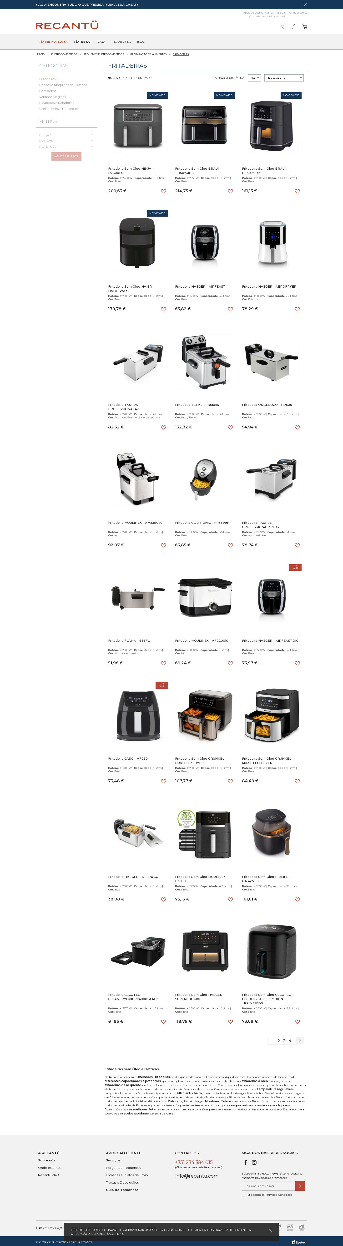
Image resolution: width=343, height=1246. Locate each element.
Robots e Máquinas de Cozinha (63, 82)
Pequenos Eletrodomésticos (103, 51)
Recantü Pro (121, 42)
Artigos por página (229, 75)
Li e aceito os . (267, 1192)
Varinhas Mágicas (52, 94)
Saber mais (115, 1234)
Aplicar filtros (66, 156)
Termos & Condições (50, 1225)
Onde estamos (298, 12)
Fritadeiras (181, 51)
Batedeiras (47, 88)
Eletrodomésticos (64, 51)
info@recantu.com (197, 1173)
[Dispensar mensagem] (305, 4)
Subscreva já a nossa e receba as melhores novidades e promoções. (272, 1173)
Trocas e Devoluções (122, 1180)
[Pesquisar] (208, 25)
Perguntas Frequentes (123, 1165)
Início (41, 51)
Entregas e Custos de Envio (127, 1173)
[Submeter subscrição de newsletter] (300, 1183)
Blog (141, 42)
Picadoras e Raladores (56, 100)
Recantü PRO (48, 1173)
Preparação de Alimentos (148, 51)
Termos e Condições (278, 1192)
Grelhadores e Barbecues (59, 106)
